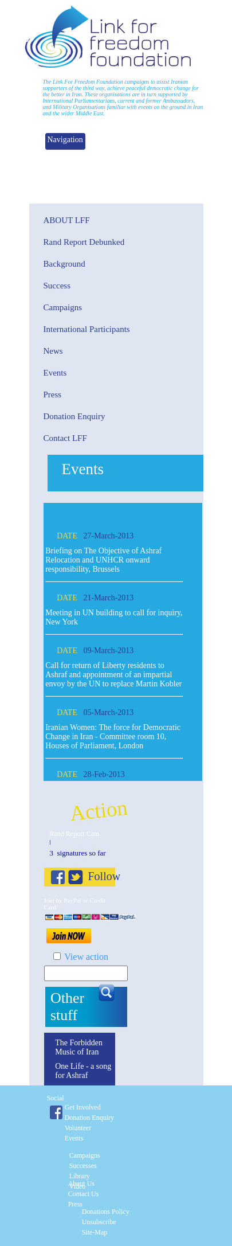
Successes (83, 1166)
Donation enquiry (89, 1118)
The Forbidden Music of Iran (79, 1047)
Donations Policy (105, 1212)
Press (53, 394)
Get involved (83, 1107)
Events (55, 372)
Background (64, 263)
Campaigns (63, 307)
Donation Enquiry (74, 416)
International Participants (87, 329)
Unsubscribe (99, 1222)
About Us (81, 1183)
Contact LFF (65, 438)
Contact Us (83, 1194)
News (53, 351)
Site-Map (95, 1232)
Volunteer (78, 1128)
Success (57, 285)
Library (79, 1176)
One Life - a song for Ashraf (83, 1071)
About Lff (67, 220)
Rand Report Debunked (84, 242)
